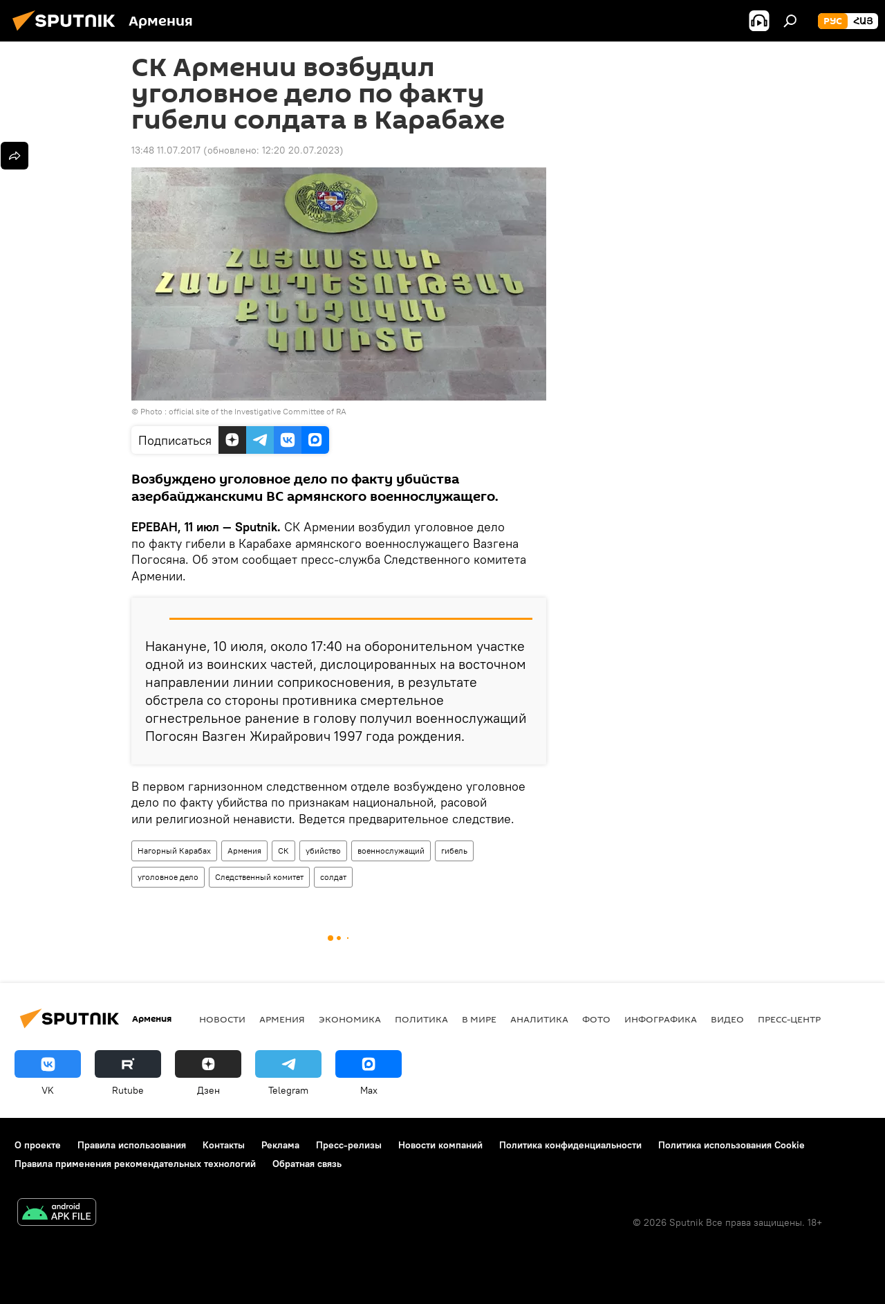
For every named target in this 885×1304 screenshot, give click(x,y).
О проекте (38, 1145)
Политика (421, 1019)
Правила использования (131, 1145)
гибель (454, 850)
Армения (244, 850)
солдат (333, 877)
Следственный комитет (259, 877)
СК (283, 850)
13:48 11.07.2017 (166, 150)
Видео (727, 1019)
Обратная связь (307, 1163)
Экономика (350, 1019)
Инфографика (660, 1019)
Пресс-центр (789, 1019)
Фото (596, 1019)
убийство (323, 850)
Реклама (280, 1145)
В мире (479, 1019)
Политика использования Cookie (731, 1145)
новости (222, 1019)
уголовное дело (168, 877)
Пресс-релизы (349, 1145)
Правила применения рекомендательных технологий (135, 1163)
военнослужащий (391, 850)
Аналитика (539, 1019)
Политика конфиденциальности (570, 1145)
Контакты (224, 1145)
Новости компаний (440, 1145)
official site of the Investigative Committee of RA (257, 411)
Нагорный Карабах (174, 850)
